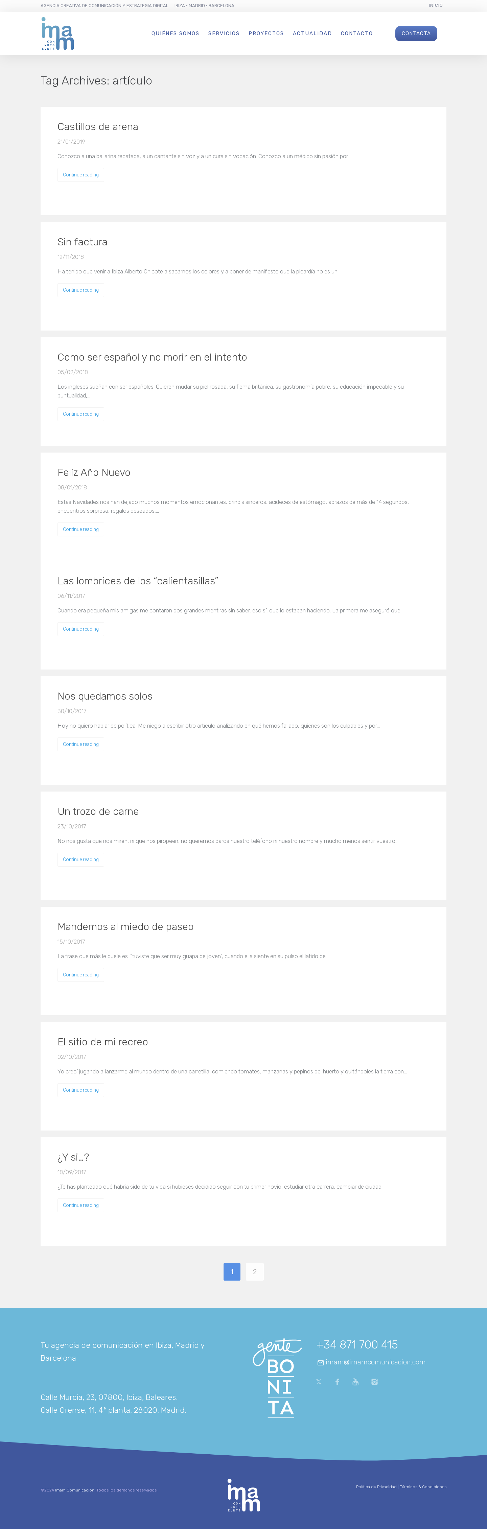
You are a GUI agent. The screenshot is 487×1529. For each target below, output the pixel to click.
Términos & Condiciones (423, 1486)
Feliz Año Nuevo (94, 472)
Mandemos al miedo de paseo (125, 927)
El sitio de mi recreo (102, 1042)
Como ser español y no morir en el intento (152, 357)
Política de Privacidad (376, 1486)
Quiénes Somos (176, 33)
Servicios (224, 33)
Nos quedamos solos (105, 696)
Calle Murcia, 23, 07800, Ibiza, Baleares (108, 1397)
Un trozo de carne (98, 811)
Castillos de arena (97, 127)
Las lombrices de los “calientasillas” (137, 581)
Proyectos (266, 33)
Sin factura (82, 242)
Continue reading (81, 174)
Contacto (357, 33)
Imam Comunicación (74, 1490)
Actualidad (312, 33)
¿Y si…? (73, 1157)
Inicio (436, 5)
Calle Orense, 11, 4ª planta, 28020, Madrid (113, 1410)
